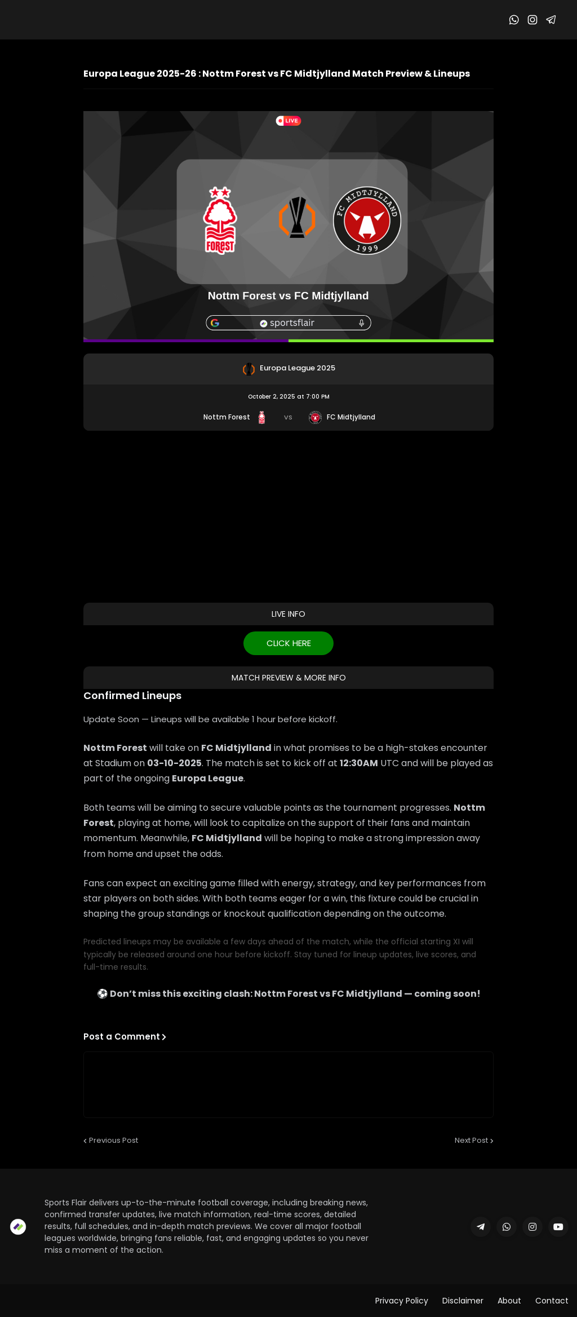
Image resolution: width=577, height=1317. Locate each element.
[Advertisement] (288, 515)
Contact (552, 1300)
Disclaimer (462, 1300)
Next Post (471, 1140)
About (509, 1300)
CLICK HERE (289, 643)
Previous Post (113, 1140)
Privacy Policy (401, 1300)
